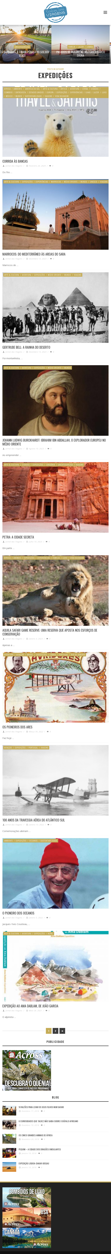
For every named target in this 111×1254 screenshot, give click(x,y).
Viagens (48, 96)
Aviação (20, 654)
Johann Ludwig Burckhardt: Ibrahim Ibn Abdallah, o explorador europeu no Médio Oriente (54, 442)
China (85, 88)
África (7, 88)
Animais (17, 557)
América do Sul (32, 88)
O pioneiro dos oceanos (18, 912)
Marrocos (56, 181)
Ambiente (18, 88)
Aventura (78, 50)
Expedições (62, 92)
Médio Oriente (71, 181)
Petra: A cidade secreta (18, 536)
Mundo (19, 96)
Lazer (96, 92)
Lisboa (53, 654)
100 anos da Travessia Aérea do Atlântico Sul (33, 819)
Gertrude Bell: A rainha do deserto (26, 347)
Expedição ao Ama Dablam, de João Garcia (30, 1005)
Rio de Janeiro (78, 654)
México (9, 96)
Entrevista (21, 92)
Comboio (8, 92)
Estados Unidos (93, 50)
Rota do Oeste (87, 55)
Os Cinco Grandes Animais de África (36, 1134)
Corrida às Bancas (15, 161)
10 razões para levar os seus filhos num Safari (41, 1106)
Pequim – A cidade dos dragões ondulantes (40, 1148)
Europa (50, 92)
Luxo (104, 92)
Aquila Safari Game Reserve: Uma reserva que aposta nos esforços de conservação (49, 631)
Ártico (64, 88)
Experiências (76, 92)
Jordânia (50, 464)
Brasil (30, 654)
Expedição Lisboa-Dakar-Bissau (34, 1162)
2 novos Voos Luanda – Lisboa (29, 55)
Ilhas (88, 92)
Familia (56, 557)
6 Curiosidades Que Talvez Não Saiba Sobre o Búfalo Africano (48, 1120)
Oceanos (33, 840)
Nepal (50, 933)
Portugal (63, 654)
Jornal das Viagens (14, 166)
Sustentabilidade (33, 96)
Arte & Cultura (50, 88)
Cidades (95, 88)
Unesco (93, 181)
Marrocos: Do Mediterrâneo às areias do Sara (33, 254)
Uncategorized (29, 50)
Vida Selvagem (62, 96)
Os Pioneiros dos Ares (17, 726)
